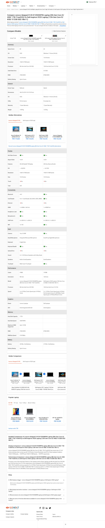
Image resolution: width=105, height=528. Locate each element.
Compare (52, 7)
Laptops (24, 7)
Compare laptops (24, 515)
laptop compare (14, 10)
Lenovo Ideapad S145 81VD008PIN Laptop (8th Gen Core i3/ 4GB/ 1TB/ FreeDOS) (40, 23)
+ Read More (62, 26)
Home (8, 7)
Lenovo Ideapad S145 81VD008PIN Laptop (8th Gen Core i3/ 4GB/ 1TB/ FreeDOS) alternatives (37, 147)
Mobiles (15, 7)
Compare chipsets (10, 518)
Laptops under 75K (13, 429)
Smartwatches (41, 7)
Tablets (32, 7)
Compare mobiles (10, 515)
